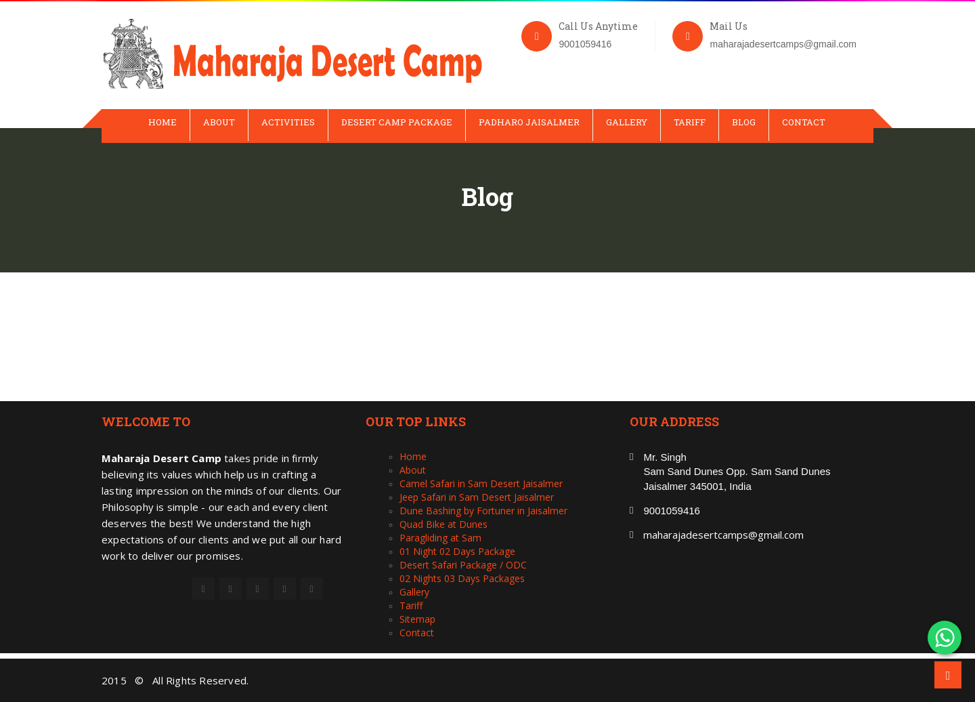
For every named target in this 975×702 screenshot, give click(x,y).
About (219, 122)
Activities (288, 122)
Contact (803, 122)
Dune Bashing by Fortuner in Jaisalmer (483, 510)
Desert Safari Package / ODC (463, 564)
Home (162, 122)
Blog (744, 122)
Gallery (626, 122)
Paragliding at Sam (440, 537)
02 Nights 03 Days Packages (462, 578)
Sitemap (417, 619)
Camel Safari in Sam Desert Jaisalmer (481, 483)
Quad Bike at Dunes (443, 524)
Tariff (690, 122)
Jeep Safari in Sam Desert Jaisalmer (476, 497)
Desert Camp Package (396, 122)
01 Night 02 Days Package (457, 551)
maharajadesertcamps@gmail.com (723, 534)
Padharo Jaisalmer (529, 122)
